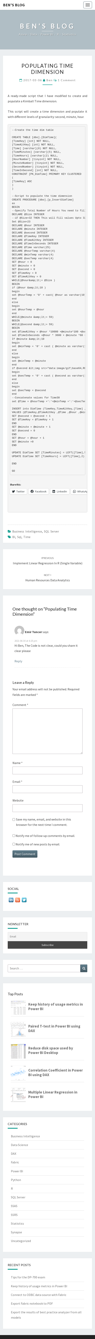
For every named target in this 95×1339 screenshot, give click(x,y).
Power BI (17, 1171)
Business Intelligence (27, 531)
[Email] (47, 936)
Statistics (17, 1223)
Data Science (19, 1145)
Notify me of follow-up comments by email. (45, 836)
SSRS (14, 1215)
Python (16, 1180)
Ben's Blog (14, 4)
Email (17, 782)
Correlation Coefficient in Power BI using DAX (55, 1072)
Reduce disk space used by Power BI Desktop (50, 1050)
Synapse (16, 1232)
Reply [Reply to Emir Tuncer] (18, 661)
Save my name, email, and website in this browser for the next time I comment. (43, 822)
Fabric (15, 1162)
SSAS (14, 1206)
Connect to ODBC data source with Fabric (38, 1295)
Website (18, 800)
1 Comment (67, 80)
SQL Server (51, 531)
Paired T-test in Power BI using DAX (54, 1028)
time (26, 537)
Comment (20, 705)
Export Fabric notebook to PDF (32, 1303)
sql (19, 537)
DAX (13, 1154)
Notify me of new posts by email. (38, 844)
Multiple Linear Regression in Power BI (52, 1094)
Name (17, 763)
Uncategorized (21, 1241)
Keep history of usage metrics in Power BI (55, 1006)
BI (13, 537)
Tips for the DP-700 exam (28, 1277)
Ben (50, 80)
